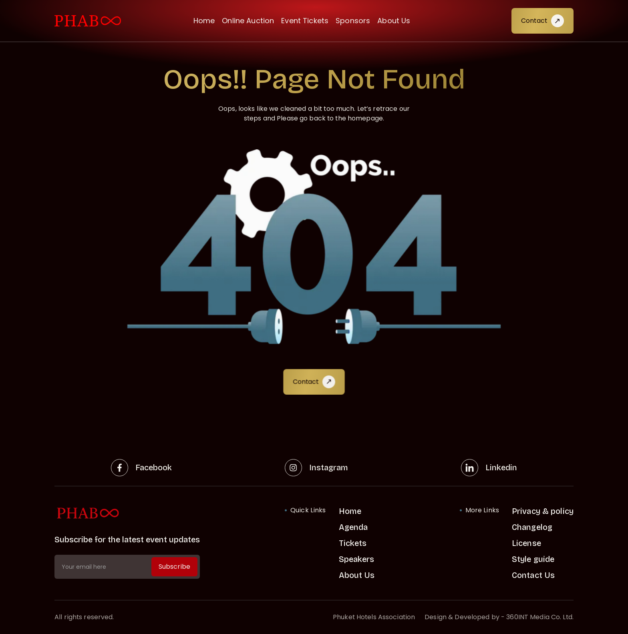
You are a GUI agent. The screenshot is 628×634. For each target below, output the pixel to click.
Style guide (533, 559)
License (526, 543)
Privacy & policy (543, 511)
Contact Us (533, 575)
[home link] (127, 513)
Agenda (353, 527)
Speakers (356, 559)
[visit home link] (87, 21)
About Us (393, 21)
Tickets (353, 543)
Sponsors (353, 21)
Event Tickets (304, 21)
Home (204, 21)
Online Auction (248, 21)
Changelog (532, 527)
